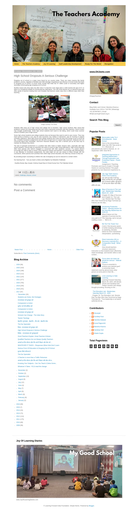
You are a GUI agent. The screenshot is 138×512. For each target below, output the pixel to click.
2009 (18, 425)
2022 (18, 277)
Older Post (80, 250)
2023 (18, 274)
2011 (18, 419)
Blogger (91, 506)
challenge (23, 175)
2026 (18, 264)
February (21, 397)
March (20, 394)
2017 (18, 292)
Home (16, 64)
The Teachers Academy (31, 64)
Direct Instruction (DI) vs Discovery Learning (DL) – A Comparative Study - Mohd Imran (111, 242)
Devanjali (97, 313)
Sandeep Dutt (99, 330)
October (21, 373)
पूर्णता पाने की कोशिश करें (25, 306)
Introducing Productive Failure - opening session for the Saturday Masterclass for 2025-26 (112, 209)
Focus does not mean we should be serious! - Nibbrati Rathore (111, 260)
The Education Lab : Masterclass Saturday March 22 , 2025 (104, 292)
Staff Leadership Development (70, 64)
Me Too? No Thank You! (110, 224)
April (20, 391)
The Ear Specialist (24, 324)
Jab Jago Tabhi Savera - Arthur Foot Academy (110, 175)
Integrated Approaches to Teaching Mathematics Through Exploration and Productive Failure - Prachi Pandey (111, 158)
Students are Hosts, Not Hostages (29, 297)
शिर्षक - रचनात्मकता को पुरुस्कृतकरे (28, 333)
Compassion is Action (25, 303)
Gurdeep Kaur (99, 316)
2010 (18, 422)
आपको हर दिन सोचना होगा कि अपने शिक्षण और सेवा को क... (35, 360)
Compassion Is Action (25, 309)
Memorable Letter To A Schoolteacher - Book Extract (109, 139)
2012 (18, 416)
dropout (29, 175)
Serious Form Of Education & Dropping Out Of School (36, 348)
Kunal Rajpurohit (100, 323)
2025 (18, 268)
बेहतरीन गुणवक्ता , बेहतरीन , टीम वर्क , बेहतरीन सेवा (33, 321)
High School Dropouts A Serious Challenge (32, 330)
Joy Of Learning (49, 64)
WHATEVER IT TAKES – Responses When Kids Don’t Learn (38, 345)
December (22, 294)
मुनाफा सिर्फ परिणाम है (24, 351)
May (19, 388)
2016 (18, 404)
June (20, 385)
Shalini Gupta (98, 333)
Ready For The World (93, 64)
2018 (18, 289)
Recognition (108, 64)
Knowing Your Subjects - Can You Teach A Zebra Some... (37, 363)
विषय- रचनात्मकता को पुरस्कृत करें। (28, 327)
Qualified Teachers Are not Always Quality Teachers (35, 339)
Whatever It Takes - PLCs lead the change (32, 366)
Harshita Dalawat (100, 320)
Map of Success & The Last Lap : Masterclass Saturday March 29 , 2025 (111, 191)
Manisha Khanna (100, 327)
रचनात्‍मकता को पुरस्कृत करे (25, 300)
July (19, 382)
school (34, 175)
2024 (18, 271)
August (20, 379)
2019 (18, 286)
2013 (18, 413)
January (21, 400)
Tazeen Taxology (23, 318)
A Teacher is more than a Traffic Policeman (32, 357)
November (22, 370)
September (22, 376)
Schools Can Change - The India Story (31, 315)
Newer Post (19, 250)
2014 (18, 410)
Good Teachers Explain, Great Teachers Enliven (34, 336)
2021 (18, 280)
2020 (18, 283)
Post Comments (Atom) (31, 253)
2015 (18, 407)
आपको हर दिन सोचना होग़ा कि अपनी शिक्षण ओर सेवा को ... (35, 342)
